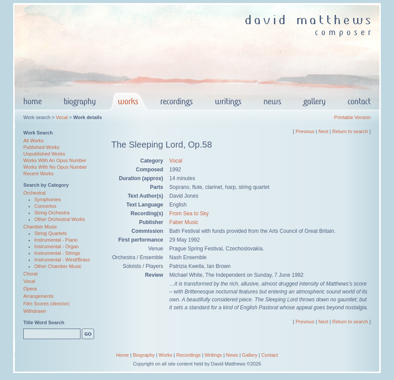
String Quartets (50, 233)
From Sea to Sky (188, 213)
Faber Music (183, 222)
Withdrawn (34, 311)
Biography (144, 355)
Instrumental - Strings (57, 253)
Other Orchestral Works (59, 219)
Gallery (249, 355)
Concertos (45, 206)
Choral (30, 273)
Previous (305, 131)
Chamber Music (40, 226)
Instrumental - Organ (56, 246)
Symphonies (47, 199)
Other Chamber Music (58, 266)
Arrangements (38, 296)
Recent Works (38, 173)
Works (165, 355)
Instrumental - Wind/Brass (62, 259)
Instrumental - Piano (55, 239)
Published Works (41, 147)
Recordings (188, 355)
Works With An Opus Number (54, 160)
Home (122, 355)
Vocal (62, 117)
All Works (33, 140)
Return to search (350, 131)
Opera (30, 288)
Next (323, 131)
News (232, 355)
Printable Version (352, 117)
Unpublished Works (44, 153)
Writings (213, 355)
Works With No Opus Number (55, 167)
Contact (269, 355)
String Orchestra (51, 212)
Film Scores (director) (46, 303)
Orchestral (34, 192)
